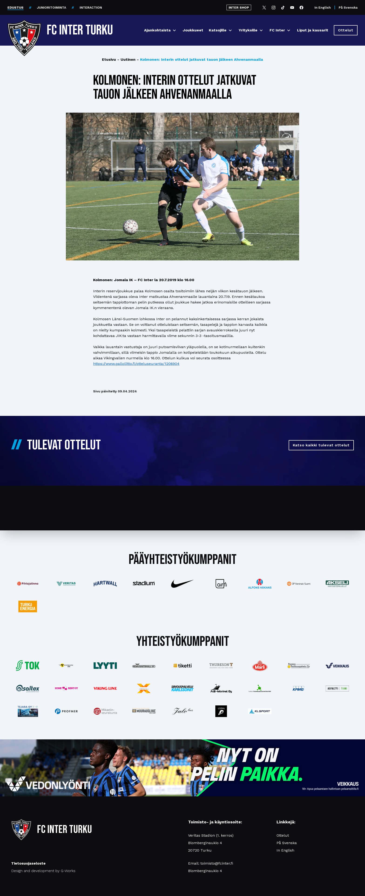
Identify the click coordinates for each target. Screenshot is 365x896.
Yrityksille (248, 30)
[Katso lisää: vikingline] (105, 688)
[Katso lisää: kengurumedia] (66, 665)
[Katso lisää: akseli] (337, 583)
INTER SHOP (239, 7)
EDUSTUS (15, 7)
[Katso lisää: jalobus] (182, 711)
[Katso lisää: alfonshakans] (259, 583)
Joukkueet (193, 30)
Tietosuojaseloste (28, 863)
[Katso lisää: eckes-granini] (259, 665)
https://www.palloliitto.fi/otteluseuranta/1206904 (136, 363)
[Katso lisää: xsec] (143, 688)
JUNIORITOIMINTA (51, 7)
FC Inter (277, 30)
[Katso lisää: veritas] (66, 584)
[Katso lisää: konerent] (66, 688)
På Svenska (348, 7)
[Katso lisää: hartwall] (105, 584)
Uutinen (126, 59)
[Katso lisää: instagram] (221, 711)
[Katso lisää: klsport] (259, 711)
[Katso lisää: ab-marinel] (221, 688)
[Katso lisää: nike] (182, 583)
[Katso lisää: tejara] (27, 711)
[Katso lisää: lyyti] (105, 665)
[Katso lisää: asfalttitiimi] (337, 688)
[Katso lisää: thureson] (221, 665)
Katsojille (217, 30)
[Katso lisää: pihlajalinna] (27, 583)
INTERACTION (91, 7)
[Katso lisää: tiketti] (182, 665)
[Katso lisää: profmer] (66, 711)
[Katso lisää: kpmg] (298, 688)
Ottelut (283, 835)
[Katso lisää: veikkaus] (337, 665)
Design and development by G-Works (43, 871)
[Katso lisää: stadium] (143, 584)
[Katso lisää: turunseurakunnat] (105, 711)
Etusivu (109, 59)
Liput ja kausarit (312, 30)
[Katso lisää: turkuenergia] (27, 606)
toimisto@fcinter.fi (216, 863)
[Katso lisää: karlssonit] (182, 688)
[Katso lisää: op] (298, 584)
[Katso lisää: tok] (27, 665)
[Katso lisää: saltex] (27, 688)
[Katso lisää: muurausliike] (143, 711)
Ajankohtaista (157, 30)
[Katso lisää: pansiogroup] (298, 665)
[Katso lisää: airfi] (221, 583)
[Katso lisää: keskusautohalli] (143, 666)
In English (322, 7)
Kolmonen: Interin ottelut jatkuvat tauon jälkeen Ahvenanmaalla (200, 59)
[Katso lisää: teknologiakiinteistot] (259, 688)
